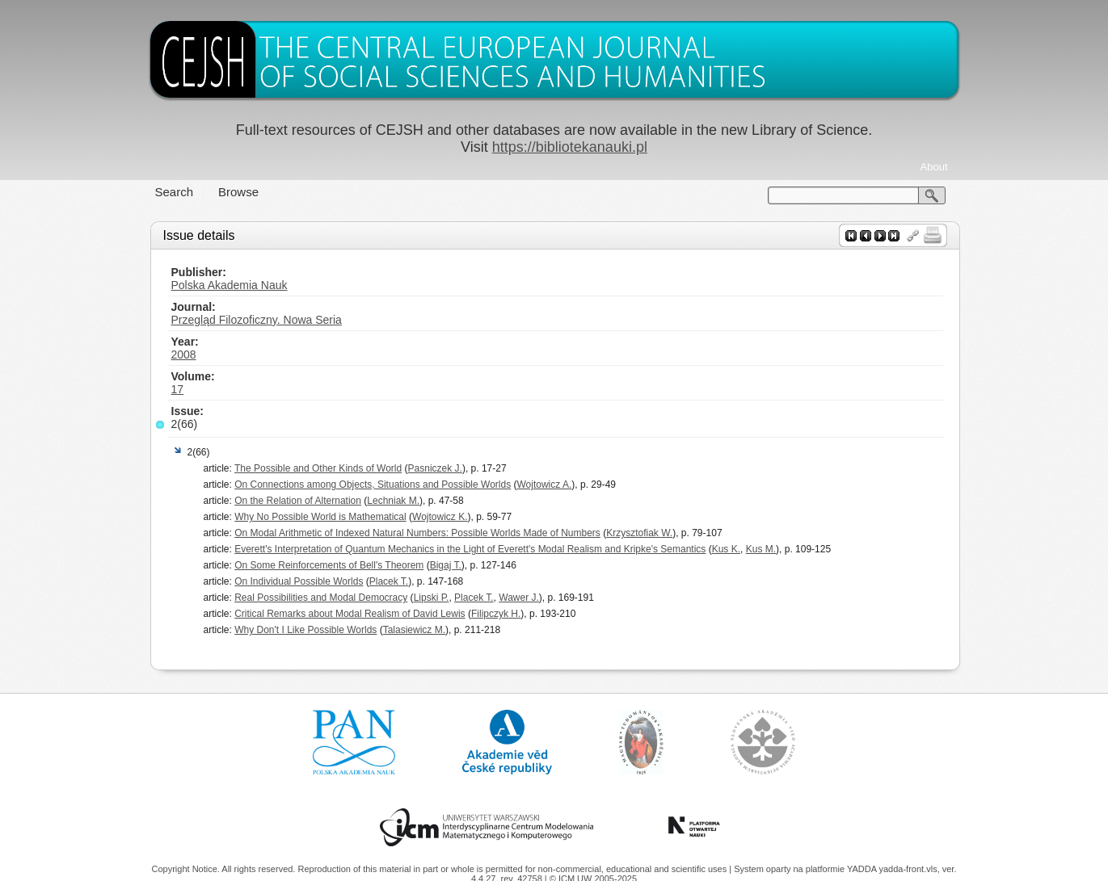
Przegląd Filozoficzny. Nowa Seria (256, 319)
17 (177, 389)
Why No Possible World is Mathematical (320, 516)
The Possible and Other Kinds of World (318, 468)
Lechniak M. (393, 500)
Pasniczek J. (435, 468)
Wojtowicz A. (544, 484)
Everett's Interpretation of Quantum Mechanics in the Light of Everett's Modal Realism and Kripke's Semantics (470, 549)
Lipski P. (431, 597)
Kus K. (726, 549)
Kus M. (761, 549)
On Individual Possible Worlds (298, 581)
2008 (183, 354)
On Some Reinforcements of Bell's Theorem (328, 565)
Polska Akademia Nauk (229, 285)
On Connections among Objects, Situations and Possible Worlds (372, 484)
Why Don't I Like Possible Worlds (305, 630)
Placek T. (388, 581)
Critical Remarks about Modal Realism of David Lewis (349, 613)
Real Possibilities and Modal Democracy (320, 597)
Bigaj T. (445, 565)
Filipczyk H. (495, 613)
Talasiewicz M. (414, 630)
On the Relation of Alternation (297, 500)
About (934, 167)
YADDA (863, 869)
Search (174, 192)
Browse (238, 192)
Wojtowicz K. (439, 516)
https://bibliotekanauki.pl (569, 147)
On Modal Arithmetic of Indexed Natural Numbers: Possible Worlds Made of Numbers (417, 533)
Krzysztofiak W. (639, 533)
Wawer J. (519, 597)
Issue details (199, 235)
